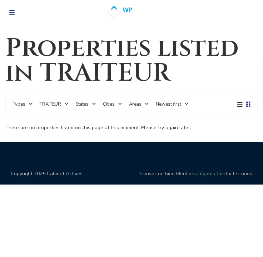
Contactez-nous (234, 173)
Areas (135, 104)
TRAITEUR (50, 104)
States (82, 104)
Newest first (168, 104)
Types (19, 104)
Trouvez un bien (157, 173)
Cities (109, 104)
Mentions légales (195, 173)
